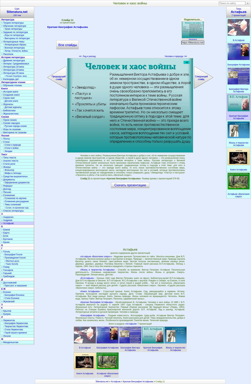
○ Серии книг (8, 98)
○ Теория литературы (12, 22)
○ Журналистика (9, 113)
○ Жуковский (7, 301)
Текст (4, 154)
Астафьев (115, 381)
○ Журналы (7, 104)
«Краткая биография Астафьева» (96, 302)
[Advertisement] (130, 33)
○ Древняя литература (13, 60)
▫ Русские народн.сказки (15, 126)
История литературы (13, 57)
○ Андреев (6, 220)
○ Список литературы (12, 210)
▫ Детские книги (10, 101)
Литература (7, 19)
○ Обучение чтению (11, 85)
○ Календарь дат (10, 79)
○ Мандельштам (9, 342)
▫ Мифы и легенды (12, 173)
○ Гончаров (7, 270)
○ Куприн (6, 314)
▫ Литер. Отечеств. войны (15, 51)
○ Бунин (5, 242)
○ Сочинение (8, 195)
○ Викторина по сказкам (13, 132)
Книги (4, 88)
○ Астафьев (7, 223)
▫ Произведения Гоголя (14, 258)
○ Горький (6, 273)
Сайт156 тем (17, 12)
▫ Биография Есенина (13, 295)
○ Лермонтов (8, 320)
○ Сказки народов (10, 123)
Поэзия (5, 135)
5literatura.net (102, 381)
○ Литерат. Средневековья (15, 63)
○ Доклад (6, 189)
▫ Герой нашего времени (15, 333)
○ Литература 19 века (12, 70)
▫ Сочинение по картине (14, 198)
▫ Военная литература (14, 48)
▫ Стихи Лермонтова (13, 329)
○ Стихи (5, 142)
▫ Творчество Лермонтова (15, 326)
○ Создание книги (10, 94)
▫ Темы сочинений (12, 204)
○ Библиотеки (8, 110)
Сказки (5, 116)
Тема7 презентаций (238, 12)
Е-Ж (3, 289)
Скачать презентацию (130, 185)
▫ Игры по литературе (13, 35)
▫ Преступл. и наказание (15, 285)
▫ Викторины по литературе (16, 38)
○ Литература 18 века (12, 66)
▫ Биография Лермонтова (15, 323)
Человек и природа (176, 56)
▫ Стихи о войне (10, 148)
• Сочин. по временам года (17, 208)
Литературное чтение (13, 82)
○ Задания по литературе (14, 32)
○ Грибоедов (7, 276)
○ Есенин (6, 292)
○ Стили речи (8, 164)
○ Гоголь (5, 251)
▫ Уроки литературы (12, 29)
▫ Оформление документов (16, 182)
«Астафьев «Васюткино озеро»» (96, 256)
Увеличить (193, 38)
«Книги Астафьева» (90, 291)
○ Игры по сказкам (11, 129)
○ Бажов (5, 229)
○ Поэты (5, 138)
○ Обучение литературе (13, 26)
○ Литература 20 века (12, 73)
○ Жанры (6, 167)
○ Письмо (6, 192)
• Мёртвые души (12, 261)
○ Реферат (7, 186)
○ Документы (8, 179)
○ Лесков (6, 336)
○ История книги (9, 91)
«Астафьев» (131, 324)
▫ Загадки (7, 151)
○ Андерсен (7, 217)
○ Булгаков (7, 239)
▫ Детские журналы (12, 107)
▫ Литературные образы (14, 44)
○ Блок (4, 236)
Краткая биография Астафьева (67, 27)
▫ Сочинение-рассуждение (16, 201)
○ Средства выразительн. (14, 176)
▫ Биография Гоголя (12, 254)
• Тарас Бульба (11, 264)
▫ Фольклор (8, 170)
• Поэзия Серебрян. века (16, 76)
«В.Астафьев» (87, 278)
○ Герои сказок (9, 120)
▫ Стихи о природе (12, 145)
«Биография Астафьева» (92, 315)
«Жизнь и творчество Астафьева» (97, 270)
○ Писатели (7, 54)
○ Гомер (5, 267)
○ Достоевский (9, 282)
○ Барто (5, 232)
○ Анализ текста (9, 160)
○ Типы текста (8, 157)
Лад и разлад (87, 56)
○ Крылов (6, 311)
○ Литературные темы (12, 41)
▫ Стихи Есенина (11, 298)
